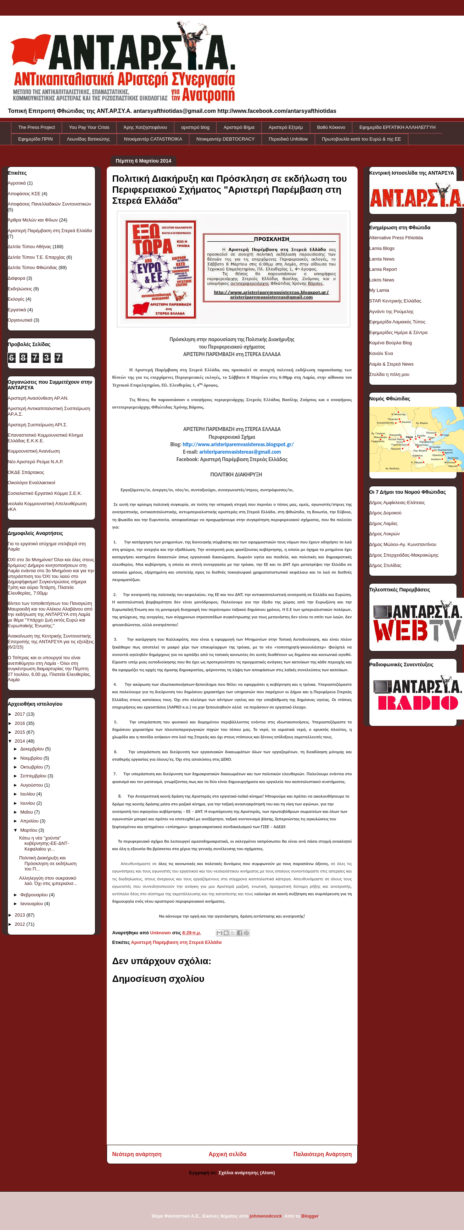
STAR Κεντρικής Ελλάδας (395, 301)
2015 (21, 732)
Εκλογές (16, 299)
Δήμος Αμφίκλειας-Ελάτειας (397, 502)
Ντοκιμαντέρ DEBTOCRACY (225, 139)
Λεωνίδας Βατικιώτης (88, 139)
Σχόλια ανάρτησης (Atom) (247, 1172)
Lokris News (382, 280)
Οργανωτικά (20, 320)
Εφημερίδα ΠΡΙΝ (35, 139)
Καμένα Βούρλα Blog (390, 342)
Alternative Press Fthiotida (396, 237)
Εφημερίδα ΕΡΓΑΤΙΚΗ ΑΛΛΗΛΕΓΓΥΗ (397, 127)
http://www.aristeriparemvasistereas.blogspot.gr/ (238, 444)
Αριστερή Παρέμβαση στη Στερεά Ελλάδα (176, 942)
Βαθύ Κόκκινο (331, 127)
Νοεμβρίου (32, 758)
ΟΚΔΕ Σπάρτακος (26, 472)
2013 (21, 915)
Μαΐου (27, 812)
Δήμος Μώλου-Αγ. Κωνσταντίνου (402, 544)
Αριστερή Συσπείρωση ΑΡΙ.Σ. (38, 424)
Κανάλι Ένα (381, 353)
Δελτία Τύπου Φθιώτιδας (32, 267)
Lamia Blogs (382, 248)
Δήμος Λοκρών (384, 533)
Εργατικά (17, 309)
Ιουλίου (28, 794)
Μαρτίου (29, 830)
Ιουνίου (28, 803)
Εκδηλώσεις (20, 288)
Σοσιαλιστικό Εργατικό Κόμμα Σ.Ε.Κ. (45, 493)
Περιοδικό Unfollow (288, 139)
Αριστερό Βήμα (239, 127)
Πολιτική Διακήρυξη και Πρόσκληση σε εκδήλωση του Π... (48, 863)
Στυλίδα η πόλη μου (389, 374)
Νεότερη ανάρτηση (137, 1154)
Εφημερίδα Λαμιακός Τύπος (397, 321)
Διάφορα (17, 278)
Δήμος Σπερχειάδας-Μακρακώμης (404, 555)
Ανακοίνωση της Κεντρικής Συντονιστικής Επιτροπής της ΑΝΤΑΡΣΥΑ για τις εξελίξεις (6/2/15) (51, 641)
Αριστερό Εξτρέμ (286, 127)
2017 (21, 714)
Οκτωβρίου (32, 767)
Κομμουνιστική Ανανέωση (34, 451)
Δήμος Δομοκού (385, 512)
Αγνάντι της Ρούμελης (391, 311)
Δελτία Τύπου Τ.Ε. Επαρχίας (36, 257)
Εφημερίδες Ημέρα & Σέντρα (398, 332)
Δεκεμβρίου (32, 748)
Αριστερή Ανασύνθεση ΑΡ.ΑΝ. (38, 398)
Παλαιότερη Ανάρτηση (323, 1154)
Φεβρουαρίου (34, 894)
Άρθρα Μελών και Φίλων (33, 220)
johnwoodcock (266, 1216)
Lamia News (382, 259)
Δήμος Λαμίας (383, 523)
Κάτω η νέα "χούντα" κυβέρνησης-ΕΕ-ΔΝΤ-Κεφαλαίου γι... (44, 843)
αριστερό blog (195, 127)
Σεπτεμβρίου (33, 775)
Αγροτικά (17, 183)
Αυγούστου (32, 785)
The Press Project (36, 127)
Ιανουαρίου (32, 903)
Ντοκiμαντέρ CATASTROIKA (153, 139)
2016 (21, 723)
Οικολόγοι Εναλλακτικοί (31, 482)
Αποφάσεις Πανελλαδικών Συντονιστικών (49, 204)
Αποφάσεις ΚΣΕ (24, 193)
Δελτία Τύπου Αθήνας (29, 246)
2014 (21, 741)
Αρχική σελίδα (228, 1154)
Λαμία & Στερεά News (391, 364)
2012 (21, 924)
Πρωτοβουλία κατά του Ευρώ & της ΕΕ (361, 139)
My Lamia (379, 290)
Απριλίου (30, 821)
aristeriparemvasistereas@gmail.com (240, 452)
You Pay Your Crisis (89, 127)
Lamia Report (383, 269)
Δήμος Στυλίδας (385, 565)
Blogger (309, 1216)
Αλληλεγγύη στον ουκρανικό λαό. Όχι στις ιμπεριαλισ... (48, 880)
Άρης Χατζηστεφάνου (145, 127)
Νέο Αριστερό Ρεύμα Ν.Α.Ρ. (36, 461)
